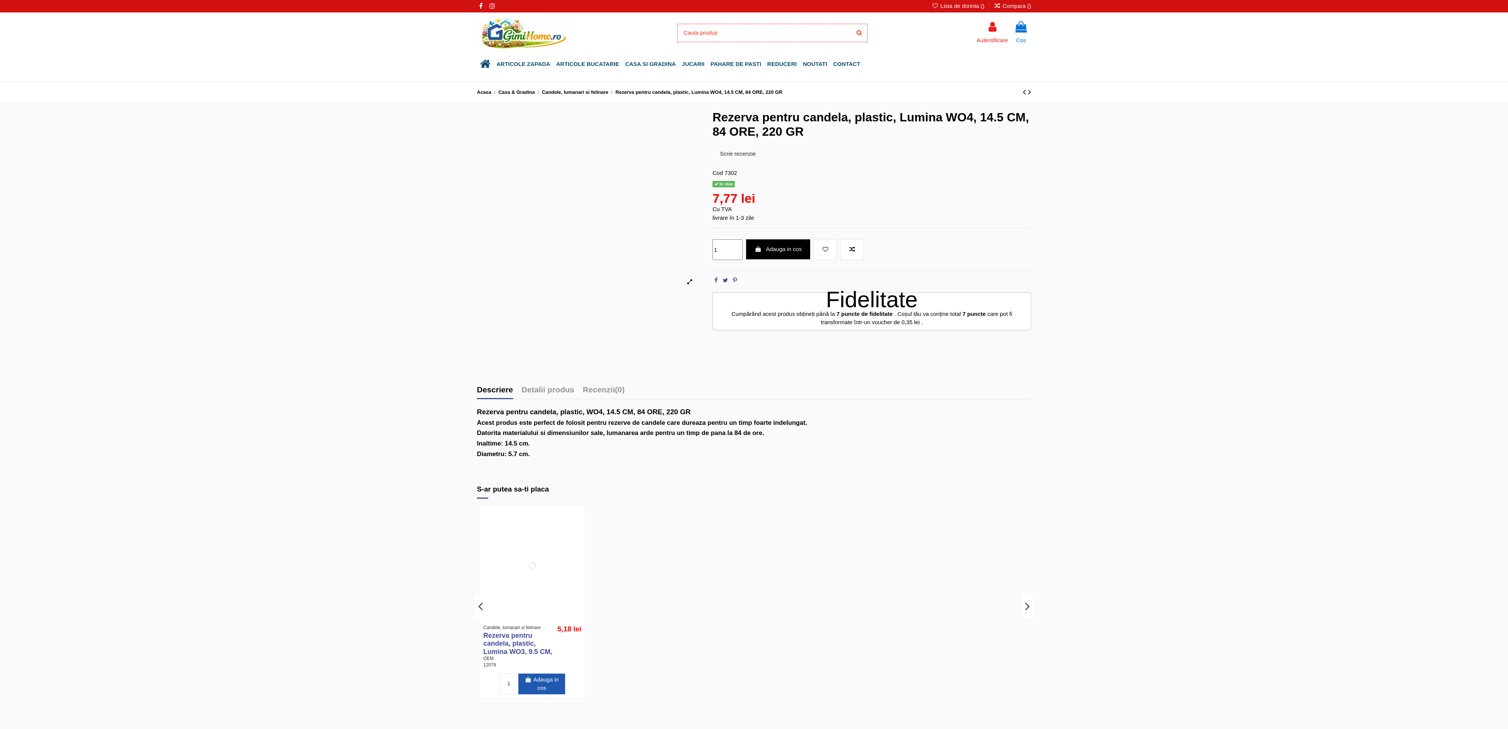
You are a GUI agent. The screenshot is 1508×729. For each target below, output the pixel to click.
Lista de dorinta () (959, 6)
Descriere (495, 390)
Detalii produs (547, 390)
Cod (718, 173)
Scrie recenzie (738, 153)
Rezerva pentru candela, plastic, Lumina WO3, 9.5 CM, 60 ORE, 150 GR (517, 648)
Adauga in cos (778, 249)
